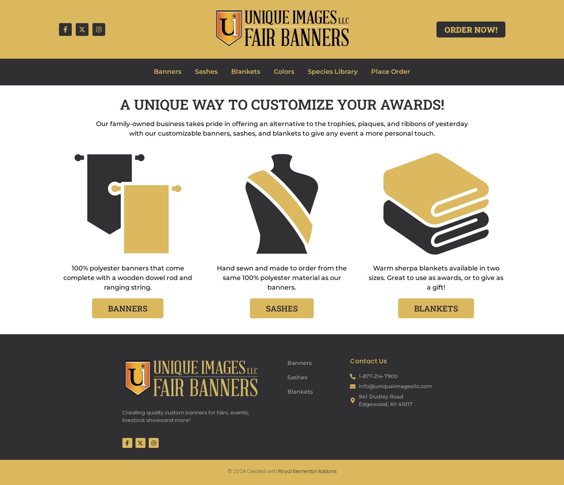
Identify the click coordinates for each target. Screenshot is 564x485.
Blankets (245, 71)
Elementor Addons (314, 471)
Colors (284, 71)
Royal (285, 471)
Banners (167, 71)
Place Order (390, 71)
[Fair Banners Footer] (190, 378)
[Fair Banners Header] (282, 28)
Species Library (333, 71)
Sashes (206, 71)
